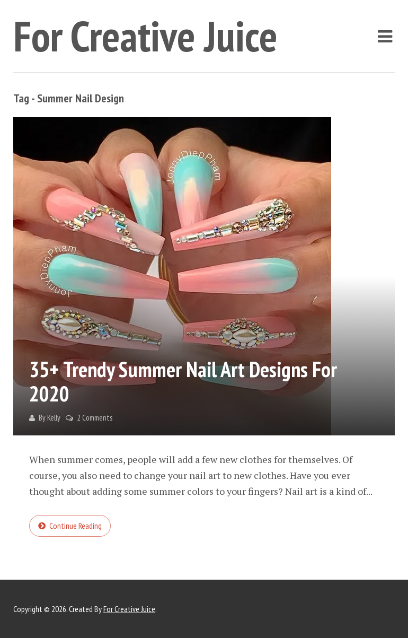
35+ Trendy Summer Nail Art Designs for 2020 (183, 381)
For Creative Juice (145, 35)
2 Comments (94, 418)
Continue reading (75, 525)
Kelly (53, 418)
